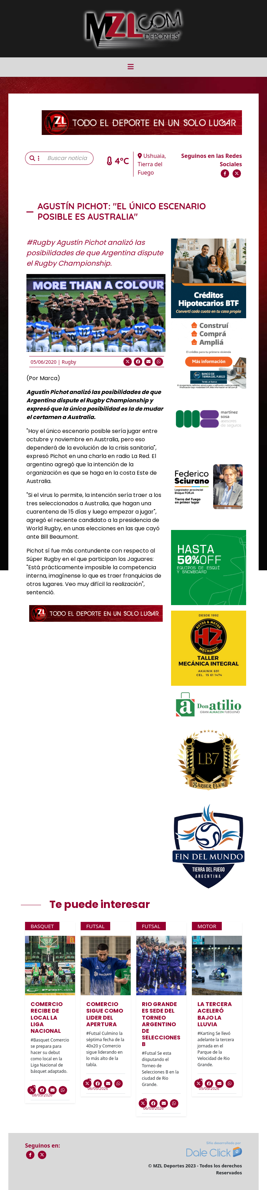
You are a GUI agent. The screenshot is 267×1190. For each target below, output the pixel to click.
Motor (206, 926)
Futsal (95, 926)
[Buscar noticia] (68, 158)
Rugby (69, 362)
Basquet (42, 926)
